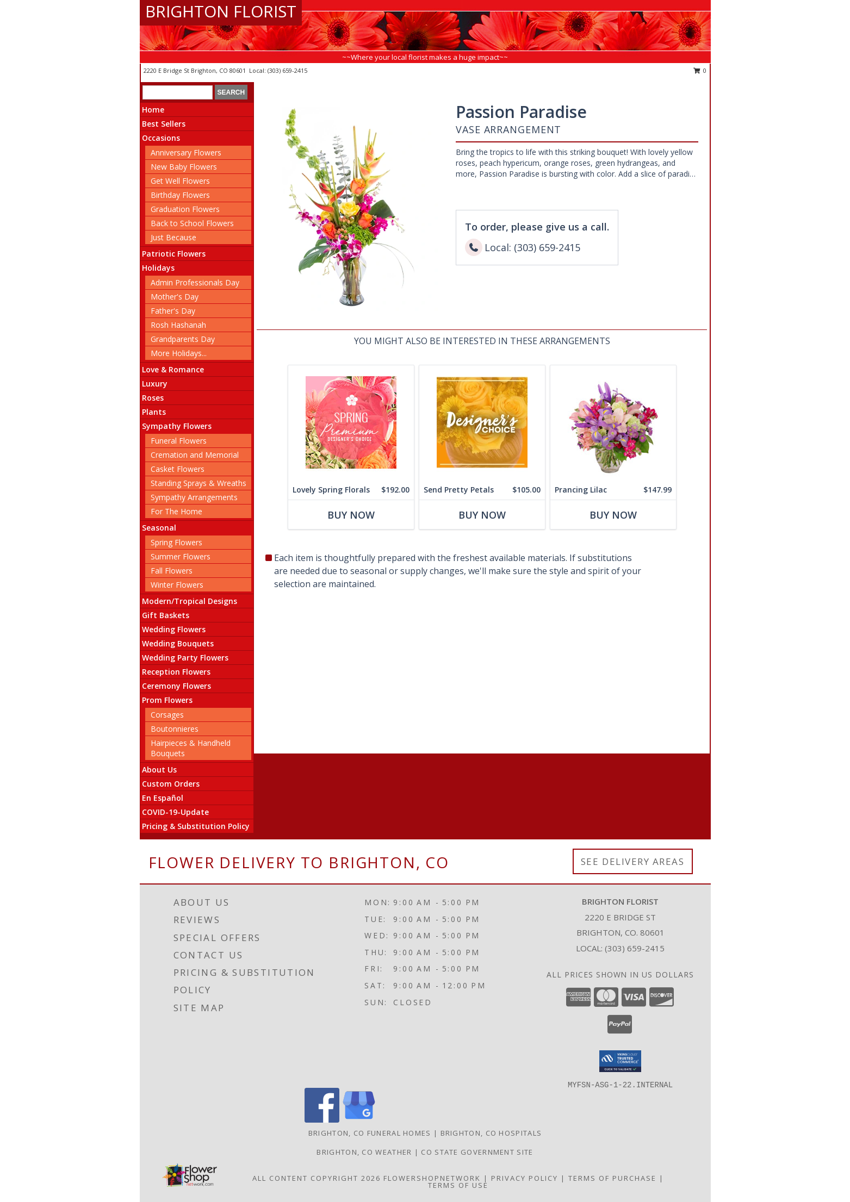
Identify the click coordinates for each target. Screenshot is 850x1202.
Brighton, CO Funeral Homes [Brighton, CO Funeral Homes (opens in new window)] (369, 1133)
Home (153, 109)
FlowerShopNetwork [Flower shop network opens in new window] (432, 1178)
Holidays (158, 268)
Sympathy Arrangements (194, 497)
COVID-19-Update (175, 812)
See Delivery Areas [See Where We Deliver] (633, 861)
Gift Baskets (165, 615)
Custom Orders (171, 784)
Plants (154, 412)
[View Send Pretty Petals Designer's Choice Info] (481, 422)
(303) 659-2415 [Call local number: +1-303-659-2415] (287, 70)
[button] (620, 1061)
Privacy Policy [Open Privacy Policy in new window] (524, 1178)
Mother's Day (174, 296)
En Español (162, 798)
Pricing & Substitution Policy (196, 826)
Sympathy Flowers (177, 426)
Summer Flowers (180, 556)
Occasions (161, 138)
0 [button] (700, 70)
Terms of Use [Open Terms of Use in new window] (458, 1185)
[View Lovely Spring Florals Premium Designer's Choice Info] (350, 422)
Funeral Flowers (179, 440)
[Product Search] (177, 92)
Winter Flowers (177, 585)
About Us (159, 769)
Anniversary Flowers (186, 152)
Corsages (167, 714)
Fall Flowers (172, 570)
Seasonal (159, 527)
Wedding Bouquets (178, 643)
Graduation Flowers (185, 209)
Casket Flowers (177, 469)
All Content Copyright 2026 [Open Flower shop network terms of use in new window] (316, 1178)
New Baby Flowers (184, 166)
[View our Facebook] (322, 1119)
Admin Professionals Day (195, 282)
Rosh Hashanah (178, 325)
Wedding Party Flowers (185, 657)
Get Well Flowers (180, 181)
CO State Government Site (477, 1152)
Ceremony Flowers (176, 686)
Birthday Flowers (180, 195)
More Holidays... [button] (179, 353)
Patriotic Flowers (174, 253)
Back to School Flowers (192, 223)
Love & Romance (173, 369)
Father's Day (173, 311)
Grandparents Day (183, 339)
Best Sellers (163, 124)
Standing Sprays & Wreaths (198, 483)
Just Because (173, 237)
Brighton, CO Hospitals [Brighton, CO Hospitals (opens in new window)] (491, 1133)
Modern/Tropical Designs (189, 601)
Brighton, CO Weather (364, 1152)
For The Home (176, 511)
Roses (153, 398)
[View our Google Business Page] (359, 1119)
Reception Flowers (176, 672)
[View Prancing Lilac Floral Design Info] (612, 422)
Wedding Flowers (174, 629)
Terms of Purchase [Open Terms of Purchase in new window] (612, 1178)
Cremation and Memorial (195, 455)
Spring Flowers (176, 542)
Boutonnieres (174, 729)
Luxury (154, 383)
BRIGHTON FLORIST (220, 11)
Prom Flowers (167, 700)
